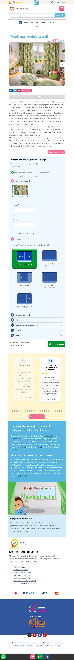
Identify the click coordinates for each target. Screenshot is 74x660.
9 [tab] (29, 412)
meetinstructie (22, 476)
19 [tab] (51, 412)
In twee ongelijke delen (24, 307)
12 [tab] (36, 412)
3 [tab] (16, 412)
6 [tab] (23, 412)
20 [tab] (53, 412)
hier (16, 450)
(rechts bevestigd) (49, 287)
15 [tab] (42, 412)
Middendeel (24, 285)
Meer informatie (37, 97)
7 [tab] (25, 412)
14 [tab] (40, 412)
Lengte (16, 205)
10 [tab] (31, 412)
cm (14, 214)
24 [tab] (61, 412)
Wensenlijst (26, 90)
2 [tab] (14, 412)
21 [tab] (55, 412)
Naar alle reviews (37, 417)
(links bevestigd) (49, 266)
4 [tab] (19, 412)
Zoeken (59, 15)
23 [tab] (59, 412)
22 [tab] (57, 412)
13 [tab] (38, 412)
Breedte (16, 220)
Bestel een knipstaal (56, 152)
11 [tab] (34, 412)
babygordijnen (16, 439)
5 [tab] (21, 412)
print (40, 447)
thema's (23, 447)
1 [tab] (12, 412)
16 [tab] (44, 412)
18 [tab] (49, 412)
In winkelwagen (56, 344)
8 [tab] (27, 412)
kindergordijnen (49, 436)
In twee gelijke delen (24, 264)
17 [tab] (46, 412)
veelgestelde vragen (53, 528)
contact (17, 531)
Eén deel (50, 264)
